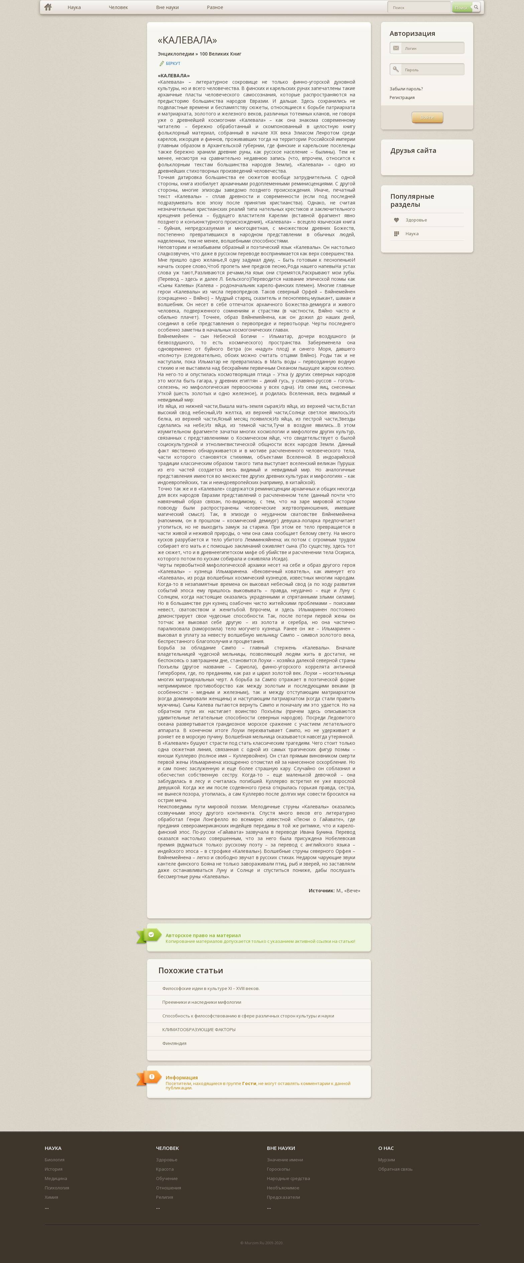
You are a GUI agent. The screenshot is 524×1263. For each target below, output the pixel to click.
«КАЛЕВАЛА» (187, 39)
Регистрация (402, 97)
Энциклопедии (176, 54)
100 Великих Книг (220, 54)
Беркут (173, 63)
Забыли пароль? (406, 89)
